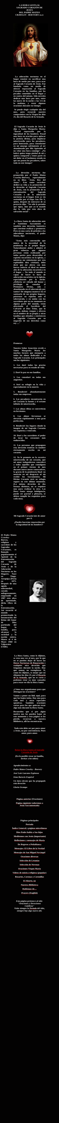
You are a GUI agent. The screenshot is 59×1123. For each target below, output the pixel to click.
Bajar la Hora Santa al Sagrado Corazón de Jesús (29, 751)
